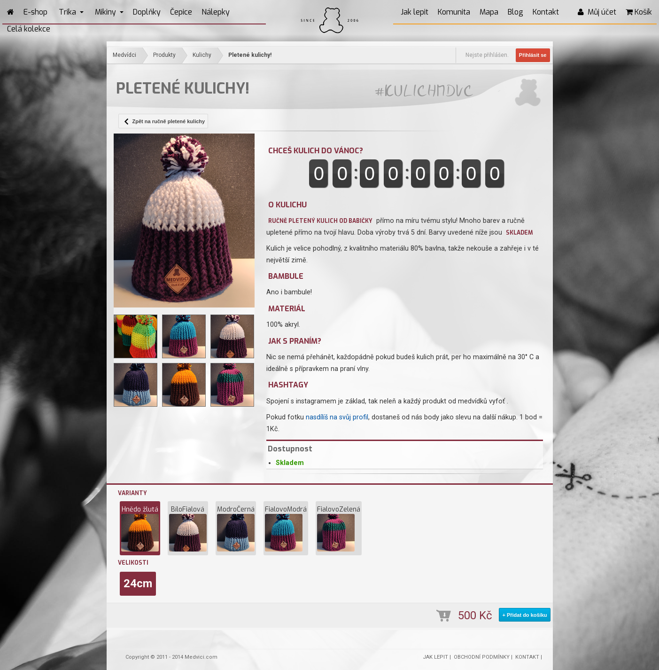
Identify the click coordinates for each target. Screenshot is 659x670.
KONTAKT (527, 657)
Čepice (181, 12)
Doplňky (147, 12)
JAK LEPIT (435, 657)
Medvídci (124, 55)
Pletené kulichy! (249, 55)
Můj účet (597, 12)
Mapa (489, 12)
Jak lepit (414, 12)
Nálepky (216, 12)
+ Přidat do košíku (524, 615)
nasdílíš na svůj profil (337, 417)
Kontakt (546, 12)
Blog (515, 12)
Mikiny (109, 12)
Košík (639, 12)
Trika (71, 12)
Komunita (454, 12)
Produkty (164, 55)
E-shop (35, 12)
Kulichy (202, 55)
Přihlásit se (533, 55)
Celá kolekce (28, 29)
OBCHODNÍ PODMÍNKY (482, 657)
